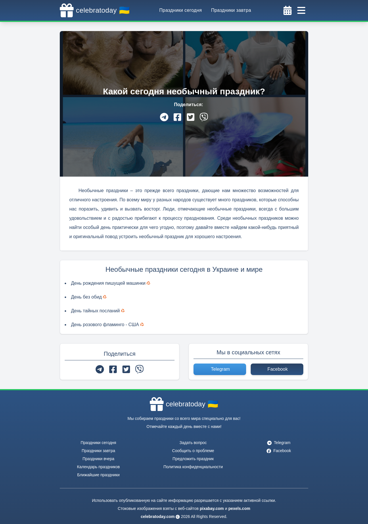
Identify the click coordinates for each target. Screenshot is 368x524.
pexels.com (239, 508)
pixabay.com (212, 508)
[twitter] (190, 117)
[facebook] (177, 117)
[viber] (204, 117)
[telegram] (164, 117)
